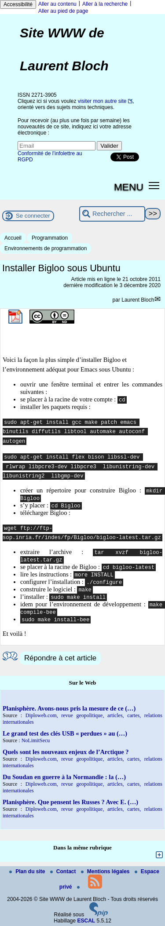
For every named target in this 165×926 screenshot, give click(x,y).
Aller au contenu (57, 4)
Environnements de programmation (45, 248)
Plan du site (28, 871)
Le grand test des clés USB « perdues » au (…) (65, 733)
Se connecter (33, 215)
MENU (128, 187)
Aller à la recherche (105, 4)
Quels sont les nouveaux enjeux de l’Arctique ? (65, 751)
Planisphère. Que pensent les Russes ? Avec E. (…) (70, 802)
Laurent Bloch (137, 300)
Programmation (50, 238)
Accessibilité (18, 4)
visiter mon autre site (102, 101)
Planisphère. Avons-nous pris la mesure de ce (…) (69, 708)
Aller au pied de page (63, 11)
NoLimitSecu (36, 740)
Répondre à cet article (60, 658)
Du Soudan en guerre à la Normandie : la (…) (64, 776)
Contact (63, 871)
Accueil (13, 238)
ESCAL (86, 921)
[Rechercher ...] (112, 214)
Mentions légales (106, 871)
